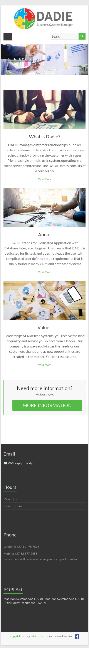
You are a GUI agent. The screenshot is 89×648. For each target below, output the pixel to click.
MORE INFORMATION (47, 405)
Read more (44, 179)
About (44, 234)
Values (44, 327)
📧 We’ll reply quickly (18, 463)
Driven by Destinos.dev (58, 636)
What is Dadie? (44, 136)
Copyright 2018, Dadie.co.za (26, 636)
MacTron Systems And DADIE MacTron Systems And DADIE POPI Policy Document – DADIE (44, 601)
